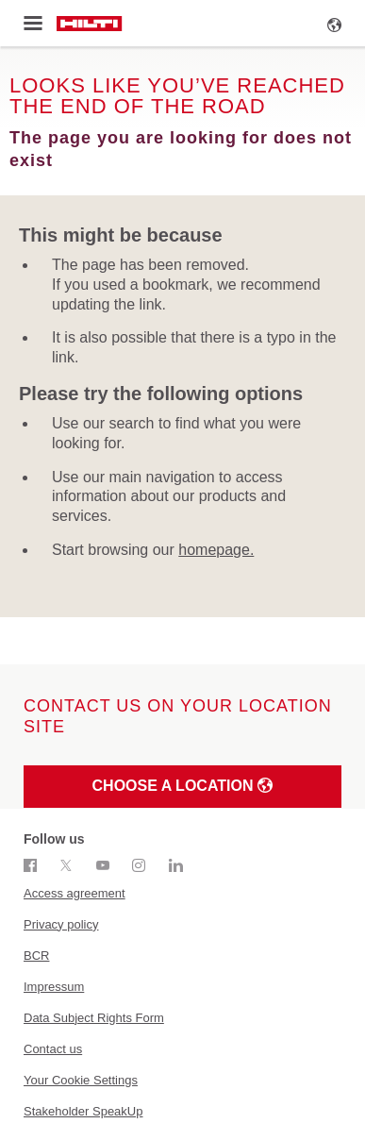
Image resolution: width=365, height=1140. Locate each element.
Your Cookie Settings (81, 1080)
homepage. (216, 550)
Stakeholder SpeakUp (83, 1111)
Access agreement (74, 893)
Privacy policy (61, 924)
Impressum (54, 987)
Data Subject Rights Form (94, 1018)
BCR (36, 955)
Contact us (53, 1049)
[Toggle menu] (32, 23)
